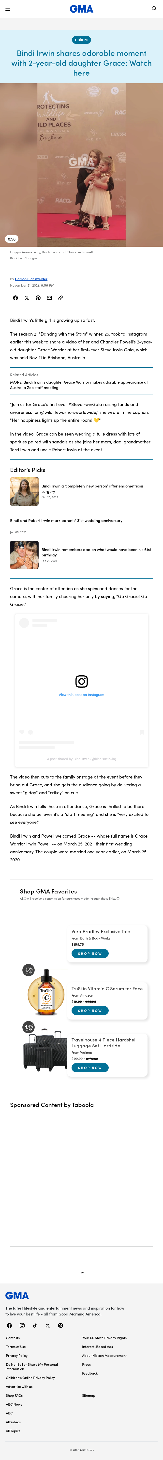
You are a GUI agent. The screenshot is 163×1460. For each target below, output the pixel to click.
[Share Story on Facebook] (16, 298)
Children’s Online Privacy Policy (30, 1377)
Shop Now (90, 953)
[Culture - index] (81, 40)
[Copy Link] (61, 298)
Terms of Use (16, 1346)
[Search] (154, 9)
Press (86, 1364)
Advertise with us (19, 1386)
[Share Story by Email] (49, 298)
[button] (7, 8)
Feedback (90, 1373)
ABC (9, 1413)
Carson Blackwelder (31, 278)
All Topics (13, 1430)
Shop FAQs (14, 1395)
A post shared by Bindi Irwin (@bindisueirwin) (81, 759)
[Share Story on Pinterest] (38, 298)
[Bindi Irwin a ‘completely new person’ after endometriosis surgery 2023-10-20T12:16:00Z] (81, 491)
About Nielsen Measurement (104, 1355)
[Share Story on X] (27, 298)
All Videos (13, 1421)
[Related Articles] (81, 381)
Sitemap (88, 1395)
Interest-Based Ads (97, 1346)
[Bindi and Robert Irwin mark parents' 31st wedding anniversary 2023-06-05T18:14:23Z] (81, 523)
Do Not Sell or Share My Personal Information (31, 1366)
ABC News (14, 1404)
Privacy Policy (17, 1355)
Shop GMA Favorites (48, 891)
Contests (13, 1337)
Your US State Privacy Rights (104, 1337)
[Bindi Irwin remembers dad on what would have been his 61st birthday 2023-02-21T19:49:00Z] (81, 555)
